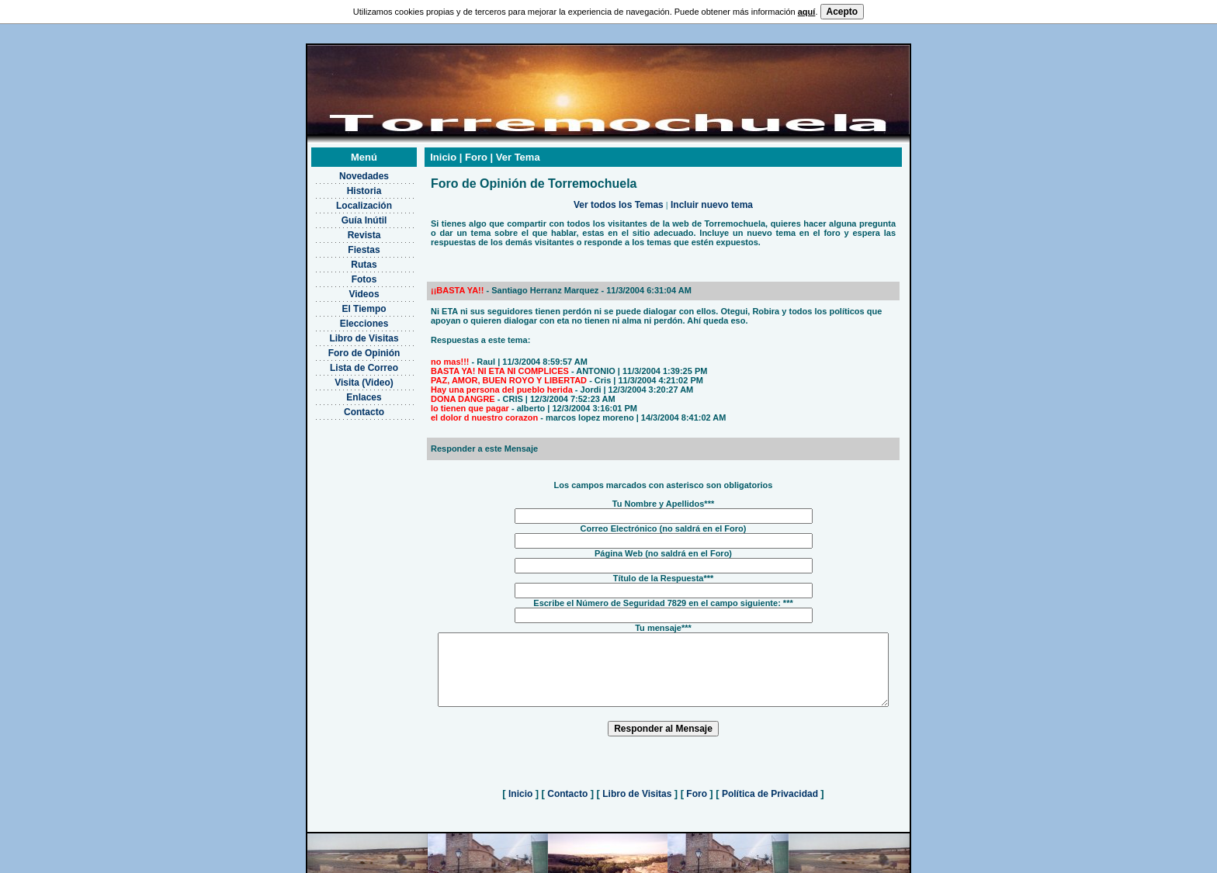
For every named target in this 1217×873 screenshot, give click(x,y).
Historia (344, 171)
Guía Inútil (344, 201)
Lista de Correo (344, 348)
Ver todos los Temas (619, 185)
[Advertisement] (344, 477)
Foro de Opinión (344, 333)
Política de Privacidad (770, 788)
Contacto (344, 392)
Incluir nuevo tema (712, 185)
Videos (344, 274)
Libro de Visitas (344, 319)
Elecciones (344, 304)
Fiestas (344, 230)
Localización (344, 186)
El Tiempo (344, 289)
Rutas (344, 245)
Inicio (521, 788)
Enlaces (344, 377)
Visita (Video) (344, 363)
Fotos (344, 260)
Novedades (344, 156)
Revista (344, 215)
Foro (696, 788)
